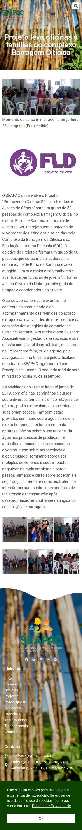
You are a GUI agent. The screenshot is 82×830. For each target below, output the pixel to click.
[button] (75, 5)
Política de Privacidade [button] (51, 806)
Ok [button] (41, 818)
